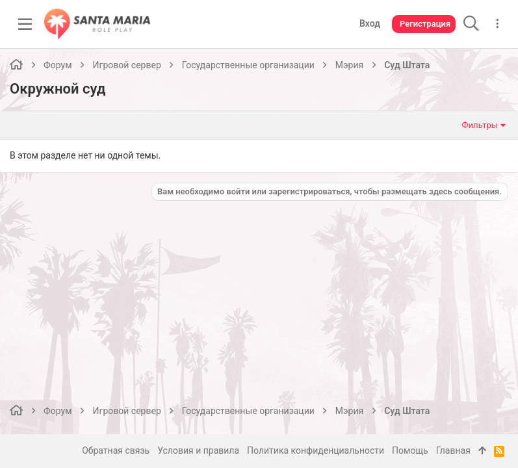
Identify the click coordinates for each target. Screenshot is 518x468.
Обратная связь (115, 450)
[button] (25, 24)
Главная (453, 450)
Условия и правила (198, 450)
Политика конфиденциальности (315, 450)
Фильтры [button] (480, 125)
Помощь (410, 450)
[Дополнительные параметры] (497, 23)
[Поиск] (471, 24)
